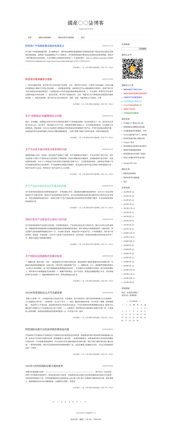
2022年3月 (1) (128, 200)
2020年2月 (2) (128, 262)
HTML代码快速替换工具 (133, 105)
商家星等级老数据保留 (132, 150)
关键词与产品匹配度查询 (133, 97)
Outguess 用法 (128, 142)
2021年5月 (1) (128, 212)
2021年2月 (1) (128, 225)
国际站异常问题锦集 (66, 37)
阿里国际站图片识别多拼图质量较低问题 (47, 329)
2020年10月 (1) (129, 241)
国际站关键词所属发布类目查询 (135, 93)
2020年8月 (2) (128, 249)
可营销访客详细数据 (131, 113)
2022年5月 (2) (128, 196)
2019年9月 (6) (128, 282)
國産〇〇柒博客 (86, 23)
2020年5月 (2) (128, 253)
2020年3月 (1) (128, 258)
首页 (30, 37)
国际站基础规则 (45, 37)
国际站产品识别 (129, 109)
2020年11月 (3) (129, 237)
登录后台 (125, 295)
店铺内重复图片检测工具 (133, 101)
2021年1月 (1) (128, 229)
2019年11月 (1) (129, 274)
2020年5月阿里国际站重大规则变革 (44, 366)
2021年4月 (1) (128, 216)
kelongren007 (130, 163)
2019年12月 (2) (129, 270)
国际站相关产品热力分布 (133, 89)
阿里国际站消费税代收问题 (134, 127)
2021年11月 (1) (129, 208)
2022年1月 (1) (128, 204)
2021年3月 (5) (128, 221)
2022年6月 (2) (128, 192)
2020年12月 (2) (129, 233)
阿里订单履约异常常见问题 (134, 158)
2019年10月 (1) (129, 278)
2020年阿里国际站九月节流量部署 (43, 292)
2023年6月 (133, 301)
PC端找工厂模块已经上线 (133, 123)
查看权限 (133, 295)
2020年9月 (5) (128, 245)
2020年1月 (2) (128, 266)
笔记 (83, 37)
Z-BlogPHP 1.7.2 (90, 413)
